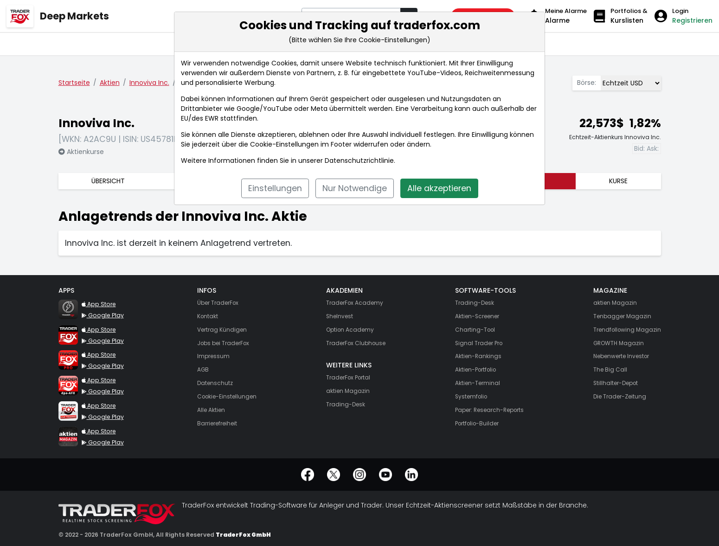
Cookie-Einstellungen (284, 144)
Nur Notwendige (354, 188)
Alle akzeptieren (439, 188)
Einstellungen (275, 188)
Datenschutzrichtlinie (359, 160)
